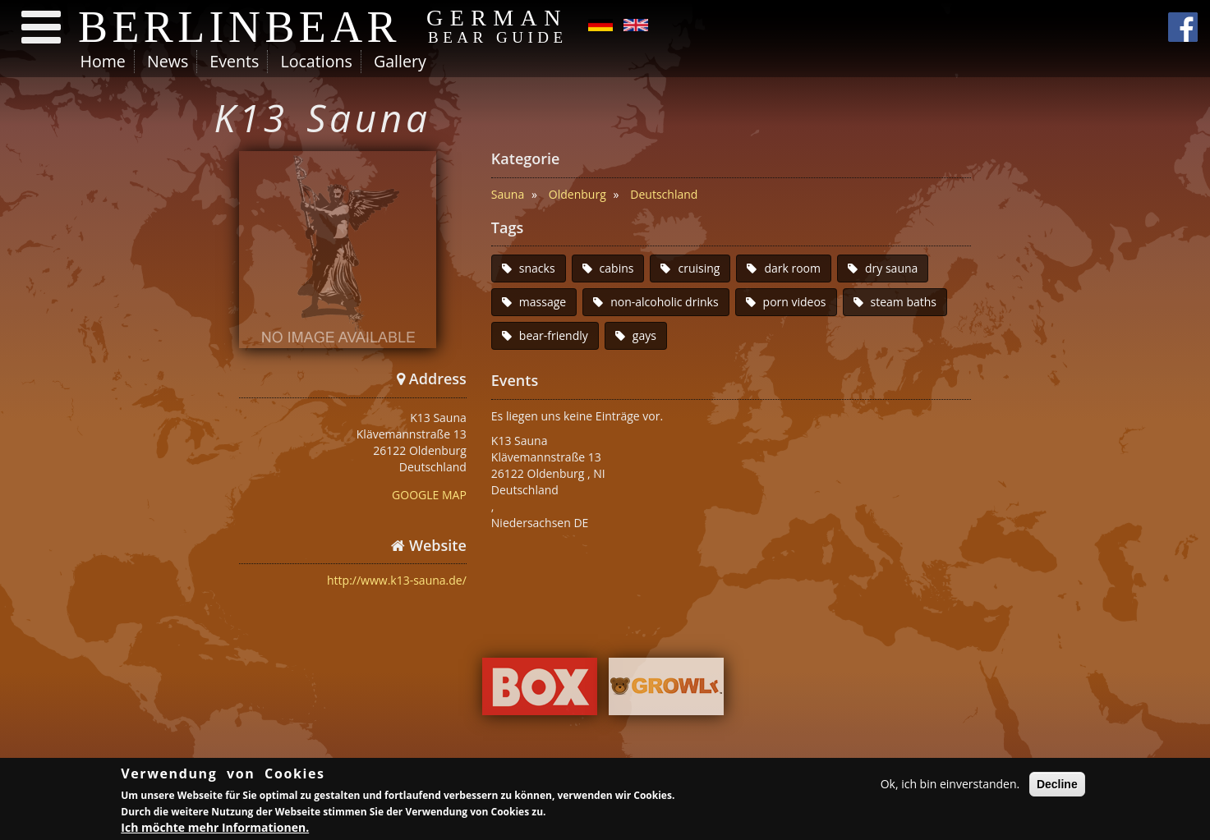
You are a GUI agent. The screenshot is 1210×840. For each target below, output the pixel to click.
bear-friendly (553, 335)
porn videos (794, 302)
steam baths (904, 302)
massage (542, 302)
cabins (617, 268)
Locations (316, 61)
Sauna (507, 194)
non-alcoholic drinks (664, 302)
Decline (1057, 785)
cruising (699, 268)
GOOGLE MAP (429, 495)
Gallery (400, 61)
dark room (792, 268)
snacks (537, 268)
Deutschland (663, 194)
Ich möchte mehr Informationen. (215, 830)
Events (234, 61)
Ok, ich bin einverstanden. (950, 785)
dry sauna (891, 268)
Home (103, 61)
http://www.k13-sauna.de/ (397, 580)
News (167, 61)
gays (644, 335)
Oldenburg (577, 194)
